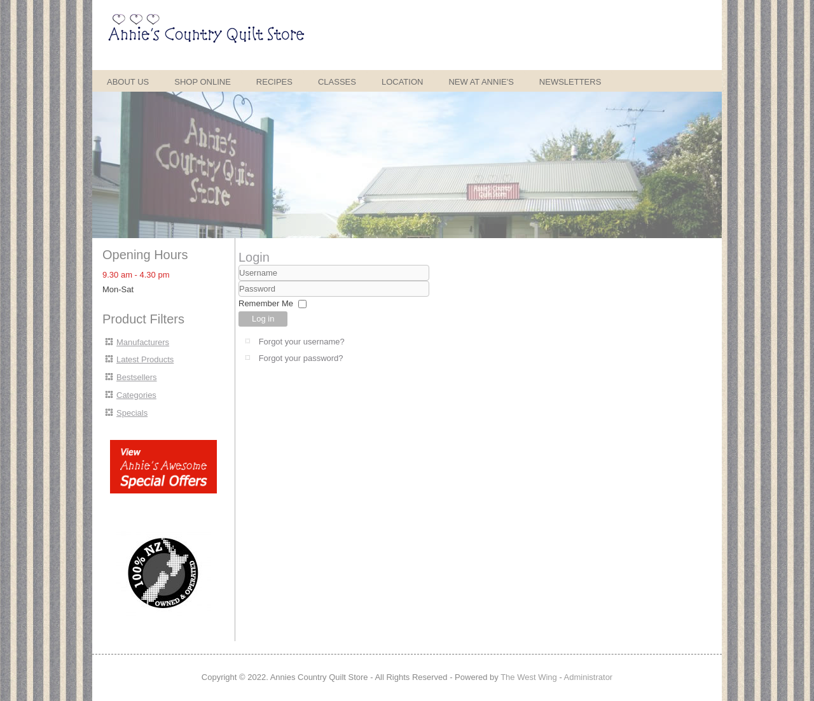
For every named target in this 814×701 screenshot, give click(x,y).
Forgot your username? (302, 341)
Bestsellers (136, 377)
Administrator (588, 677)
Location (403, 82)
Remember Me (265, 303)
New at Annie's (480, 82)
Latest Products (145, 359)
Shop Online (202, 82)
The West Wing (528, 677)
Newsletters (570, 82)
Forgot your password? (301, 358)
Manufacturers (142, 342)
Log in (263, 318)
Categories (136, 395)
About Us (128, 82)
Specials (132, 413)
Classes (337, 82)
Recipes (274, 82)
